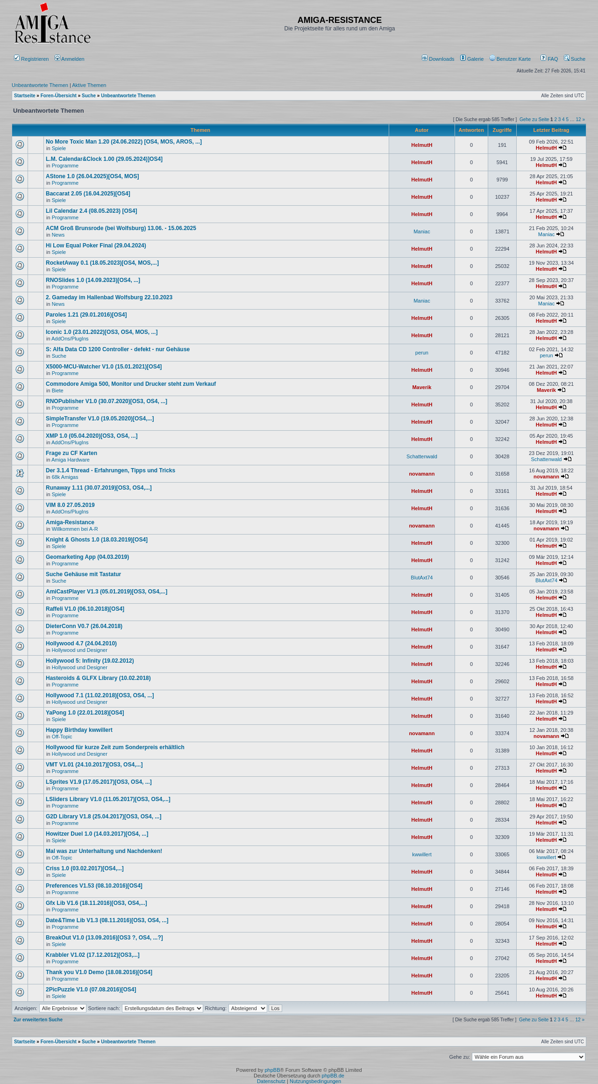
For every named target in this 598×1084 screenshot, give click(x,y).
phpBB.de (333, 1075)
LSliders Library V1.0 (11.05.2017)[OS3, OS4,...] (108, 799)
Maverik (421, 387)
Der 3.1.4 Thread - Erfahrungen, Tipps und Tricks (110, 470)
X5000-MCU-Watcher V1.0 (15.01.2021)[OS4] (104, 366)
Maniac (421, 231)
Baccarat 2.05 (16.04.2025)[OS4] (88, 193)
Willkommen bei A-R (75, 529)
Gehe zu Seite (534, 119)
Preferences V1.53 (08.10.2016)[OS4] (94, 885)
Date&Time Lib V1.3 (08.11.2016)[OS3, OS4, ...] (107, 920)
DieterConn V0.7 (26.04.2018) (84, 626)
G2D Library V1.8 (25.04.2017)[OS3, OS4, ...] (103, 816)
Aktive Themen (89, 85)
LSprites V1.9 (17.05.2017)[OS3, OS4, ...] (99, 782)
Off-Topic (62, 736)
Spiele (59, 148)
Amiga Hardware (70, 460)
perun (421, 352)
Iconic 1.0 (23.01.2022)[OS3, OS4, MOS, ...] (101, 332)
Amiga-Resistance (70, 522)
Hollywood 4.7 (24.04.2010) (81, 643)
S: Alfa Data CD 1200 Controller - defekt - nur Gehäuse (118, 349)
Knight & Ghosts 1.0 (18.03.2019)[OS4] (97, 539)
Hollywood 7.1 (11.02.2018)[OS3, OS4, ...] (100, 695)
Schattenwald (421, 456)
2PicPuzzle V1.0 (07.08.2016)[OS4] (91, 989)
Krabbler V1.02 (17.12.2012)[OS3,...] (93, 955)
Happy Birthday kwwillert (79, 730)
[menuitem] (439, 59)
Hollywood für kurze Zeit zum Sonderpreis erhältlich (115, 747)
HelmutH (421, 145)
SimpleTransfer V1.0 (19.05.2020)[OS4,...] (100, 418)
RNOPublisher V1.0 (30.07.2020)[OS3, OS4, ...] (106, 401)
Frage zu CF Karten (71, 453)
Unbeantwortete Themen (40, 85)
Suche (574, 59)
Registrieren (31, 59)
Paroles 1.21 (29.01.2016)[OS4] (86, 314)
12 (578, 119)
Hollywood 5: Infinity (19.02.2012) (90, 661)
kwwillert (422, 854)
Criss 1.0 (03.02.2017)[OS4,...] (85, 868)
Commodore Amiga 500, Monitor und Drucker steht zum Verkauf (131, 384)
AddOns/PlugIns (70, 338)
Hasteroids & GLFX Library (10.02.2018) (98, 678)
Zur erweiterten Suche (38, 1019)
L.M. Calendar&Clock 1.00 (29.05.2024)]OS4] (104, 159)
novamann (421, 474)
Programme (65, 165)
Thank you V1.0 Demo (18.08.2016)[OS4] (99, 972)
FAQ (549, 59)
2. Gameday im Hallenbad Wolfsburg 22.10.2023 (109, 297)
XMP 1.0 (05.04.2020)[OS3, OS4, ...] (92, 436)
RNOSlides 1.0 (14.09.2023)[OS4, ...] (93, 280)
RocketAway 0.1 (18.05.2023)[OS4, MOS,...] (102, 263)
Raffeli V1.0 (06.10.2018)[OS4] (85, 609)
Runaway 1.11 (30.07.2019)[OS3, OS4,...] (99, 487)
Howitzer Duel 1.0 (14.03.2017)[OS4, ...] (97, 834)
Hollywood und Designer (79, 650)
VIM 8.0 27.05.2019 (70, 505)
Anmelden (70, 59)
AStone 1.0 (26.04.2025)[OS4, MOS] (92, 176)
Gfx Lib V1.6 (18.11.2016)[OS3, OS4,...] (96, 903)
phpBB (272, 1070)
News (58, 235)
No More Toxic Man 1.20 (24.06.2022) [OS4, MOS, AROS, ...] (124, 141)
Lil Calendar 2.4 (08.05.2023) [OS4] (91, 211)
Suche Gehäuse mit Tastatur (83, 574)
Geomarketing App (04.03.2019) (87, 557)
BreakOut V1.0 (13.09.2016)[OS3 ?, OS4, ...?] (104, 937)
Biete (58, 390)
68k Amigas (65, 477)
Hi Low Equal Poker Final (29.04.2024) (96, 245)
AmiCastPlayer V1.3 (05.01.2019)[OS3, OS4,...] (106, 591)
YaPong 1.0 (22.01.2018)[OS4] (85, 712)
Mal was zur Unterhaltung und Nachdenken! (104, 851)
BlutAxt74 (422, 577)
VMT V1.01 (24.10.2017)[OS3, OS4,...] (94, 764)
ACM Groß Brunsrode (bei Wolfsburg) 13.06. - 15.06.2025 (121, 228)
